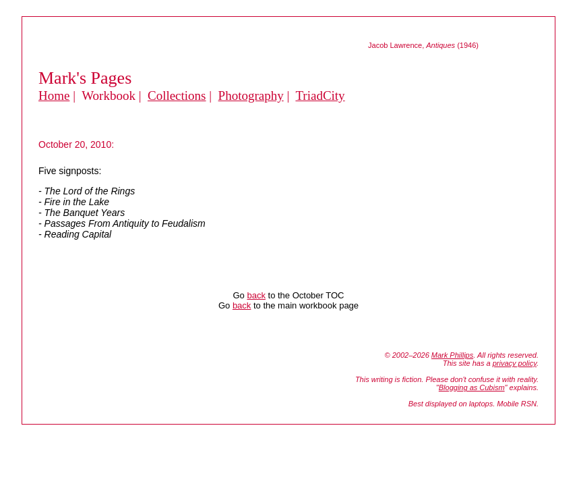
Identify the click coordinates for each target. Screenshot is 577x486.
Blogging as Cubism (472, 387)
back (256, 295)
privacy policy (515, 363)
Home (53, 95)
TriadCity (319, 95)
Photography (251, 95)
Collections (177, 95)
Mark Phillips (452, 355)
